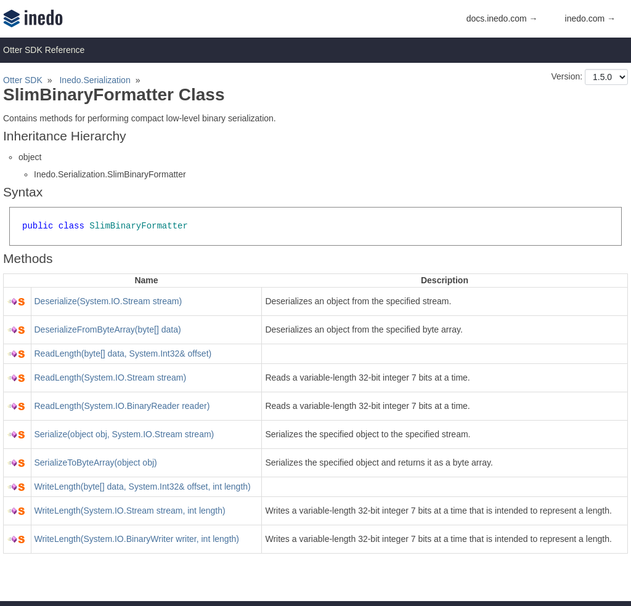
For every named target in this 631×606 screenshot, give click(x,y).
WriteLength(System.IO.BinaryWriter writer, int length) (137, 539)
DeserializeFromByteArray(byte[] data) (108, 329)
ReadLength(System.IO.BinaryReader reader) (122, 406)
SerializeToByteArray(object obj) (96, 462)
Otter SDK (23, 80)
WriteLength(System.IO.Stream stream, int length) (130, 510)
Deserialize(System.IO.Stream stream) (108, 301)
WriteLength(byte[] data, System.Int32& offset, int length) (143, 486)
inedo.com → (590, 18)
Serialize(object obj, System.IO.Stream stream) (124, 434)
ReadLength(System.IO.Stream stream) (111, 377)
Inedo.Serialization (94, 80)
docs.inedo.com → (502, 18)
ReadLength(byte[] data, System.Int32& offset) (123, 353)
